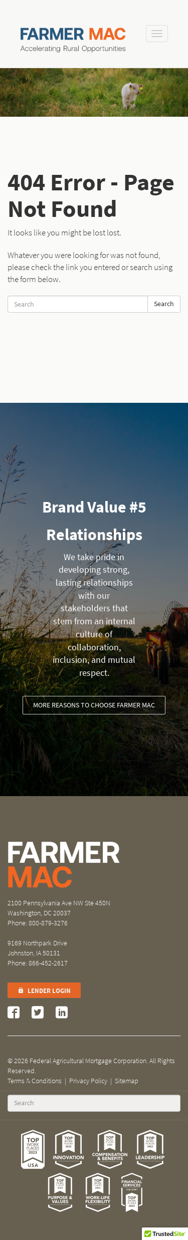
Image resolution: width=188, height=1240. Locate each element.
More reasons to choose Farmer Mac (94, 705)
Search (164, 304)
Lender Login (44, 990)
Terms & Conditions (35, 1081)
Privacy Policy (88, 1081)
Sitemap (126, 1081)
